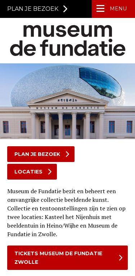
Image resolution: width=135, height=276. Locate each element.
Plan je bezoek (37, 154)
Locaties (28, 171)
